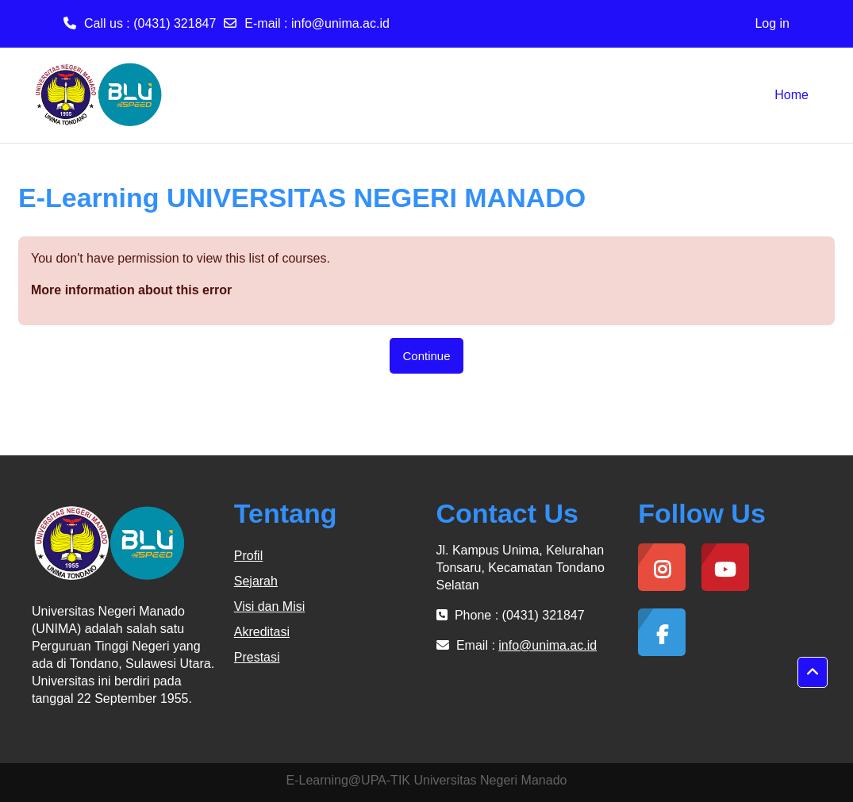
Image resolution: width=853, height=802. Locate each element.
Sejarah (256, 581)
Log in (772, 23)
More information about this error (131, 290)
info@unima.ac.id (340, 23)
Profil (248, 555)
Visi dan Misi (269, 606)
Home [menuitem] (791, 95)
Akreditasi (262, 632)
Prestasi (257, 657)
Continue (426, 356)
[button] (812, 673)
